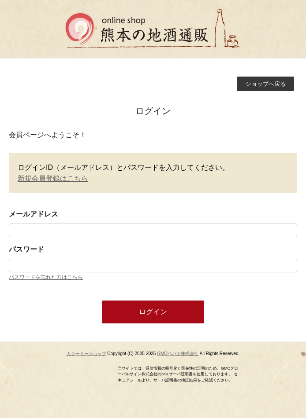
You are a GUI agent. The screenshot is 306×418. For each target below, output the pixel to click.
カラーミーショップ (86, 353)
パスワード (26, 249)
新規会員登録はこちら (53, 178)
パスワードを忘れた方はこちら (46, 277)
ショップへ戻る (266, 84)
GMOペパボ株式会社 (177, 353)
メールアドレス (33, 214)
